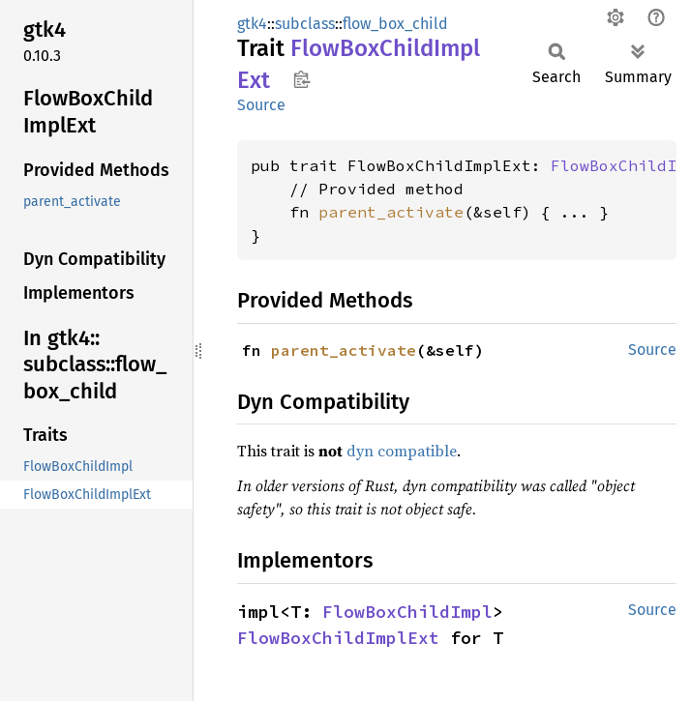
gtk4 (252, 24)
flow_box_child (395, 24)
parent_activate (391, 211)
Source (261, 105)
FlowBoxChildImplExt (338, 638)
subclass (305, 24)
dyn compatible (401, 450)
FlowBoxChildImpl (407, 611)
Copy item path (301, 79)
